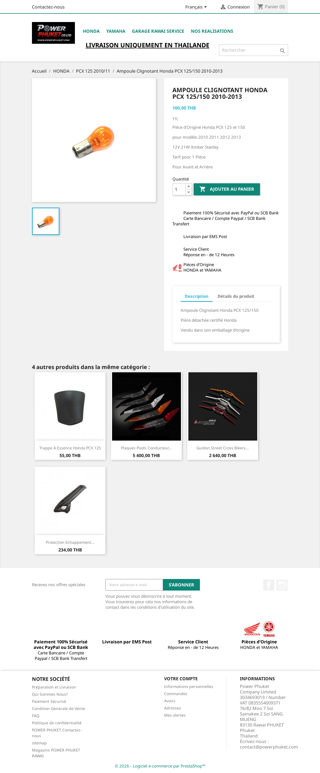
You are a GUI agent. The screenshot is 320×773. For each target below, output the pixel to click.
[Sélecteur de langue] (197, 7)
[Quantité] (179, 189)
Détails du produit (236, 296)
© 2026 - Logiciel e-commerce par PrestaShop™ (160, 766)
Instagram (282, 585)
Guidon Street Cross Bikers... (222, 447)
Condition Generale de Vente (58, 708)
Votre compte (181, 679)
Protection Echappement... (70, 542)
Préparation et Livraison (54, 687)
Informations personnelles (188, 686)
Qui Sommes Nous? (50, 694)
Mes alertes (175, 715)
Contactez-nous (48, 7)
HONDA (91, 31)
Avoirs (169, 700)
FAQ (35, 715)
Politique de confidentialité (57, 722)
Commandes (175, 693)
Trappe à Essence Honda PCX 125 (70, 447)
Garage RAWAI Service (158, 31)
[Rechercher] (253, 50)
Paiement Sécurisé (49, 701)
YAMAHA (115, 31)
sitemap (39, 742)
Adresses (172, 708)
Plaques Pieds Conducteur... (146, 447)
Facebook (268, 585)
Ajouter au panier (226, 189)
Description (196, 296)
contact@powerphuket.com (269, 747)
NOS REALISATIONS (212, 31)
